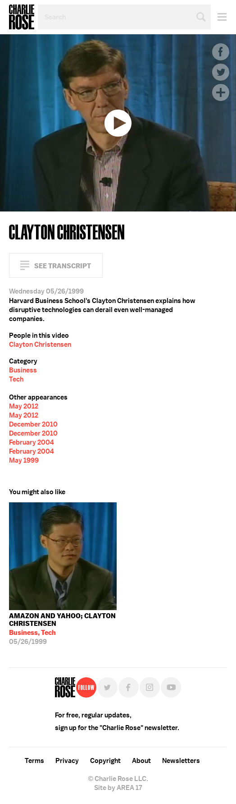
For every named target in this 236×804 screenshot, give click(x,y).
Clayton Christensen (40, 344)
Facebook (220, 51)
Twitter (220, 72)
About (141, 760)
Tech (16, 379)
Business (23, 370)
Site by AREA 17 (118, 787)
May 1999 (24, 460)
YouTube (171, 687)
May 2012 (23, 406)
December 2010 (33, 424)
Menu (219, 17)
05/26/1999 (63, 628)
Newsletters (181, 760)
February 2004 (31, 442)
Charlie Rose (21, 17)
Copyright (105, 760)
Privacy (67, 760)
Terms (34, 760)
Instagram (150, 687)
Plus (220, 92)
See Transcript (62, 266)
